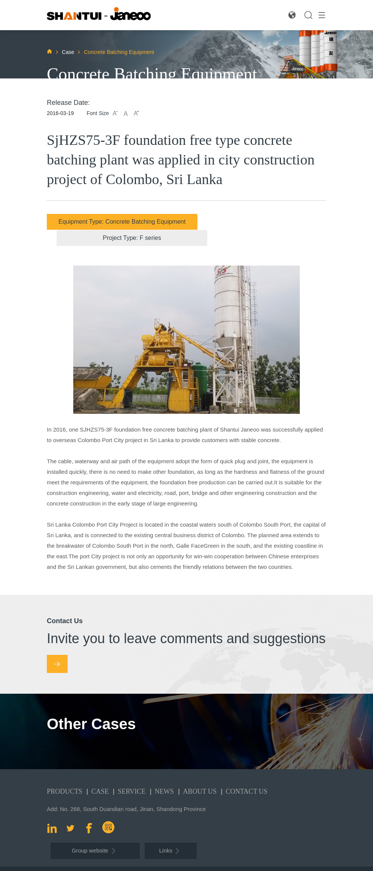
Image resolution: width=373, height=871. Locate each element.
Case (69, 52)
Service (132, 775)
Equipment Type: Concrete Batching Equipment (113, 221)
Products (64, 775)
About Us (200, 775)
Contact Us (247, 775)
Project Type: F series (259, 221)
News (164, 775)
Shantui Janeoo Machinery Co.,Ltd (104, 860)
